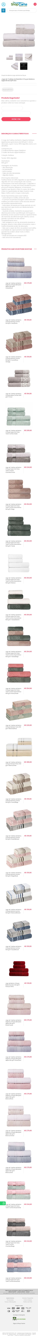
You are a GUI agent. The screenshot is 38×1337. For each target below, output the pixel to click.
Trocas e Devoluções (10, 1302)
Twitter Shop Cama (18, 1326)
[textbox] (21, 10)
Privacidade (10, 1300)
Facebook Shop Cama (14, 1326)
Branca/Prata (8, 89)
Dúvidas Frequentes (27, 1298)
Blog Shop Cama (22, 1326)
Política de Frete (27, 1302)
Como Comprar (28, 1300)
